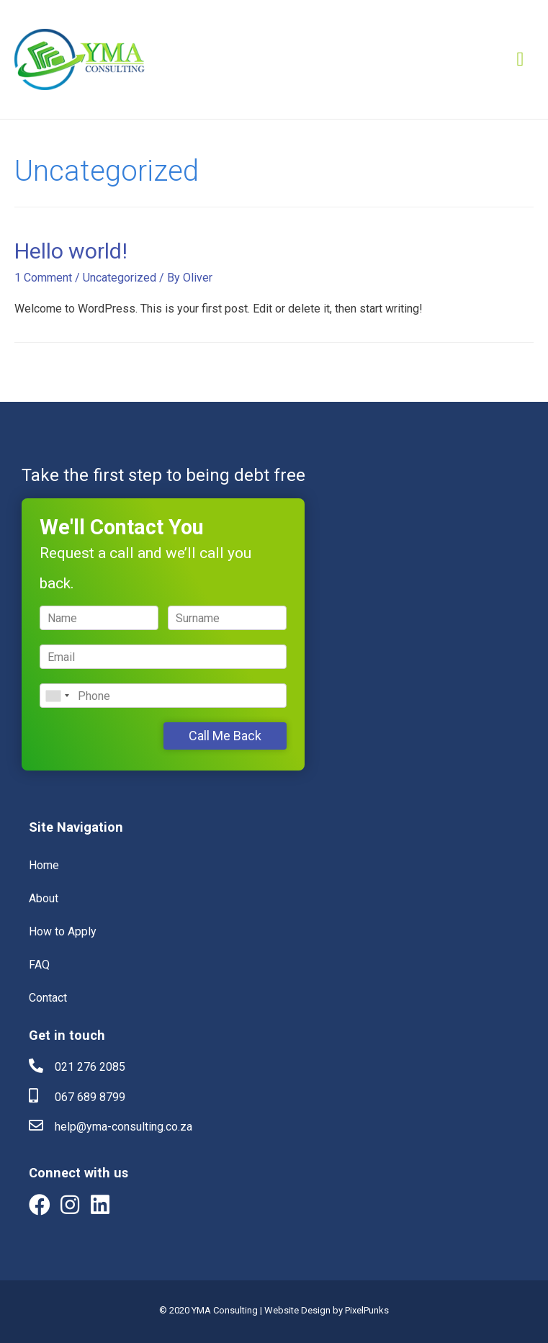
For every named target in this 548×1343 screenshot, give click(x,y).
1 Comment (43, 277)
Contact (48, 998)
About (43, 898)
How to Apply (62, 931)
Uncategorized (119, 277)
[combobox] (56, 695)
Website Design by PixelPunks (326, 1310)
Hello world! (70, 251)
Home (44, 865)
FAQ (39, 964)
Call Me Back (225, 735)
